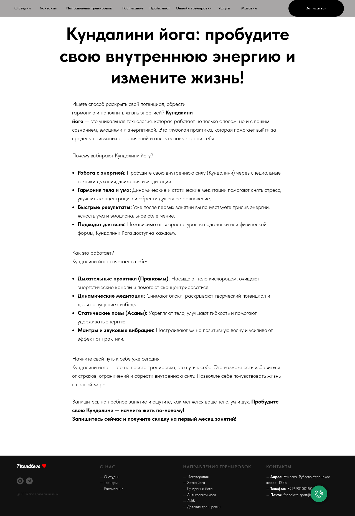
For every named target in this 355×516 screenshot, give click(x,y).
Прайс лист (159, 8)
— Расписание (111, 488)
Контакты (48, 8)
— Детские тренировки (201, 506)
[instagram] (20, 480)
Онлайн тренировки (194, 8)
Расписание (132, 8)
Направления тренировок (89, 8)
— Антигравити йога (199, 494)
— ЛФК (189, 501)
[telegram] (29, 480)
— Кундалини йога (197, 488)
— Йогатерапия (196, 476)
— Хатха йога (194, 482)
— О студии (109, 476)
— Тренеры (109, 482)
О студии (22, 8)
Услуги (224, 8)
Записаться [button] (316, 8)
